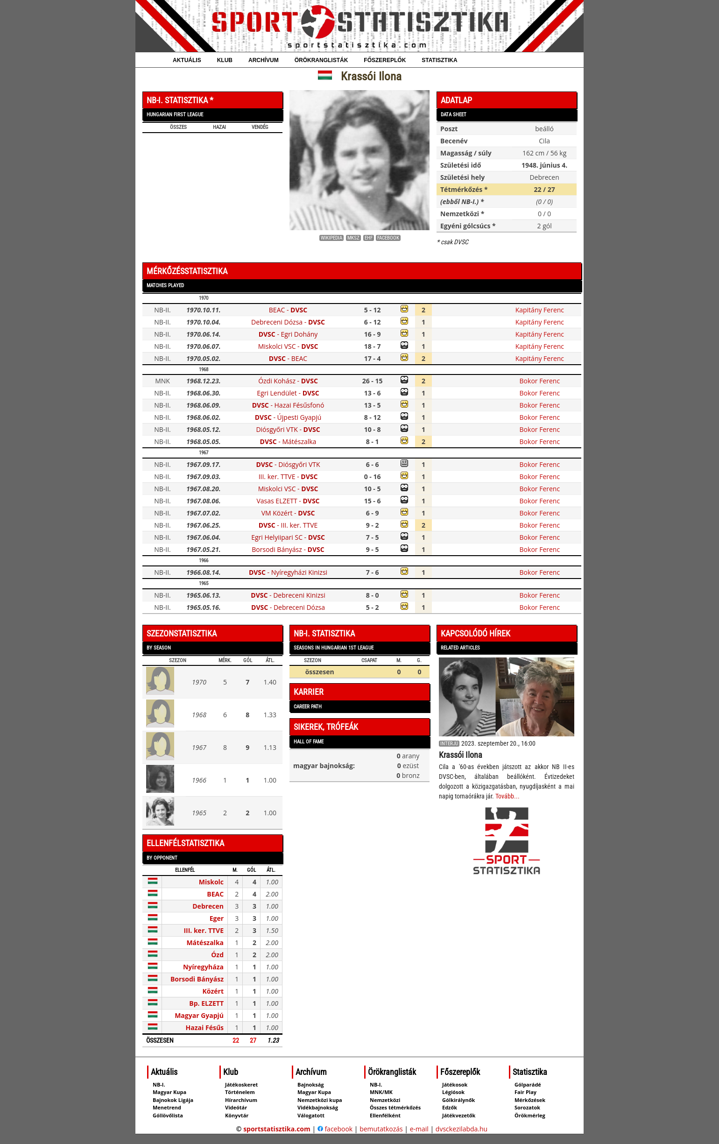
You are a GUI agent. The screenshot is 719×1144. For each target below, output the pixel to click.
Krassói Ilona (460, 755)
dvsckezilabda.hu (461, 1128)
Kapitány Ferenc (539, 309)
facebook (334, 1128)
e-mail (419, 1128)
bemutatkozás (381, 1128)
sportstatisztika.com (276, 1128)
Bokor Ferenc (540, 380)
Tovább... (507, 796)
